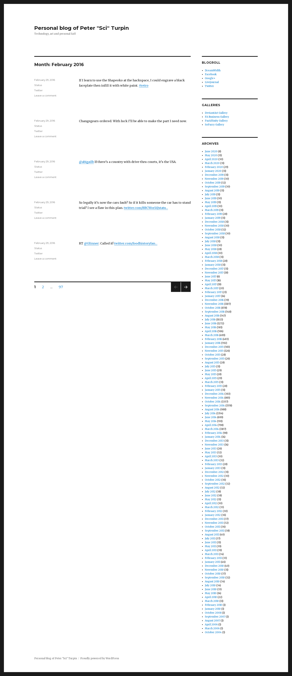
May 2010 (210, 593)
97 (62, 287)
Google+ (210, 78)
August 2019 (212, 190)
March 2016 (212, 335)
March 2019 (212, 210)
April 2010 (211, 597)
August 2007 (212, 620)
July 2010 (210, 585)
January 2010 (213, 608)
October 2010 (213, 573)
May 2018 (210, 249)
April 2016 (211, 331)
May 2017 (210, 280)
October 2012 (213, 479)
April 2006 (211, 624)
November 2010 (214, 569)
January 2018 (213, 264)
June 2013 (211, 448)
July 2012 (210, 491)
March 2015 (212, 382)
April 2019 (211, 206)
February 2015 (213, 386)
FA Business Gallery (217, 116)
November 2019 (214, 178)
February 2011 (213, 558)
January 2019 (212, 217)
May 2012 (210, 499)
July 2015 (210, 366)
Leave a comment (45, 95)
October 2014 (213, 401)
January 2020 (213, 171)
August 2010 (212, 581)
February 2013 (213, 464)
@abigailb (86, 162)
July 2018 (210, 241)
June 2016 (210, 323)
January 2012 (213, 515)
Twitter (38, 90)
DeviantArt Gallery (216, 112)
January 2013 (213, 468)
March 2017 (211, 288)
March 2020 (212, 163)
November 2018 (214, 225)
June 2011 (210, 542)
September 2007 (215, 616)
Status (38, 85)
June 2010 (211, 589)
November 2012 (214, 476)
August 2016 (212, 315)
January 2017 (212, 296)
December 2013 (214, 440)
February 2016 (213, 339)
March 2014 (212, 429)
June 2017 (210, 276)
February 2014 (213, 433)
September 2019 (215, 186)
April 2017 (211, 284)
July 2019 (210, 194)
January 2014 (213, 436)
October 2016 (212, 307)
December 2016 (214, 300)
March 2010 (212, 601)
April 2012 (211, 503)
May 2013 (210, 452)
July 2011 (210, 538)
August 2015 (212, 362)
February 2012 (213, 511)
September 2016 (215, 311)
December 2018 (214, 221)
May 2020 (211, 155)
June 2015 (210, 370)
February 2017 (213, 292)
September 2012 (215, 483)
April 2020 (211, 159)
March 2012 (212, 507)
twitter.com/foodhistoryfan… (135, 243)
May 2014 (210, 421)
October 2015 (212, 354)
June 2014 (211, 417)
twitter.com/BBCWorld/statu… (146, 208)
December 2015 (214, 347)
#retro (143, 85)
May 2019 (210, 202)
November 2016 (214, 304)
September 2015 (215, 358)
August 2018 (212, 237)
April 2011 (211, 550)
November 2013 (214, 444)
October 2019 (212, 182)
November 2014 (214, 397)
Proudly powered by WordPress (99, 658)
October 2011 (212, 526)
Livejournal (212, 82)
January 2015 (212, 390)
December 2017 (214, 268)
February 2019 (213, 214)
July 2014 (210, 413)
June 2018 (211, 245)
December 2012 (214, 472)
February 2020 (214, 167)
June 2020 (211, 151)
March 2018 (212, 257)
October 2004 (213, 632)
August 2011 (212, 534)
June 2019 (210, 198)
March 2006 (212, 628)
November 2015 (214, 350)
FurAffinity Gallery (216, 120)
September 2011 (214, 530)
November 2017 (214, 272)
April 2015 (211, 378)
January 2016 (212, 343)
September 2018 (215, 233)
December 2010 (214, 565)
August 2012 (212, 487)
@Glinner (91, 243)
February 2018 (213, 261)
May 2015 (210, 374)
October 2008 (213, 612)
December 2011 (214, 519)
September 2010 (215, 577)
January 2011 (212, 562)
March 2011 (211, 554)
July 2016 (210, 319)
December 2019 (214, 174)
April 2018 (211, 253)
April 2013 (211, 456)
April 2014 (211, 425)
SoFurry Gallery (214, 124)
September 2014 (215, 405)
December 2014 (214, 393)
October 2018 (213, 229)
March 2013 (212, 460)
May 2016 (210, 327)
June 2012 (211, 495)
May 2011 (210, 546)
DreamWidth (212, 70)
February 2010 (213, 605)
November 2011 (214, 522)
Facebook (211, 74)
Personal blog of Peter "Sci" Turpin (81, 28)
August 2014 (212, 409)
